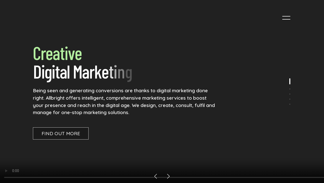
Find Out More (61, 133)
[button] (155, 176)
